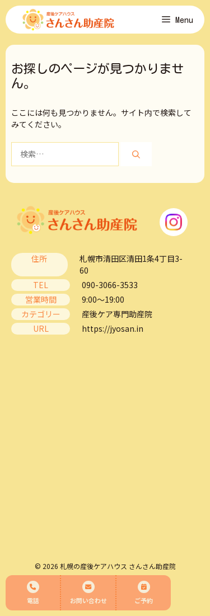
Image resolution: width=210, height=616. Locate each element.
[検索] (136, 154)
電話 (33, 593)
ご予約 (143, 593)
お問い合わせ (88, 593)
